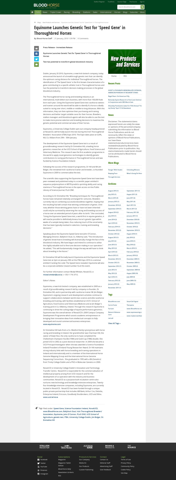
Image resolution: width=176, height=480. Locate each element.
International (105, 12)
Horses (117, 12)
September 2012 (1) (114, 266)
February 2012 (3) (114, 280)
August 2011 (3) (132, 194)
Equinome (58, 414)
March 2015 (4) (113, 198)
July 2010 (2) (131, 237)
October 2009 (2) (132, 266)
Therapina (130, 305)
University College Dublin (80, 417)
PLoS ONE (81, 414)
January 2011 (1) (132, 216)
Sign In (142, 2)
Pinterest (42, 470)
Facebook (36, 53)
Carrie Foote (112, 305)
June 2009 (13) (131, 280)
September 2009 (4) (133, 270)
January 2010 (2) (132, 255)
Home (35, 22)
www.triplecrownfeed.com (134, 316)
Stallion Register (99, 2)
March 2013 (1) (113, 255)
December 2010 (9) (133, 219)
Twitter (36, 59)
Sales (95, 12)
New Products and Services (51, 22)
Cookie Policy (126, 470)
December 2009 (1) (133, 259)
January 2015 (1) (113, 202)
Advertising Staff (106, 466)
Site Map (124, 473)
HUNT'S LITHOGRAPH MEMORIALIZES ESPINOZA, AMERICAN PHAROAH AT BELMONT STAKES (125, 91)
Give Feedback (105, 470)
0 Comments (83, 38)
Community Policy (127, 466)
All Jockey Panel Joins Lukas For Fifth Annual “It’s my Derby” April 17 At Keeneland (125, 107)
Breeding (76, 12)
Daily (38, 12)
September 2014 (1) (114, 209)
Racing (67, 12)
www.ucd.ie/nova (50, 397)
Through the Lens (114, 177)
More (142, 12)
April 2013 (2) (112, 252)
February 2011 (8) (133, 212)
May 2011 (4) (131, 202)
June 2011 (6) (131, 198)
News (45, 12)
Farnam (111, 309)
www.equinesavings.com (134, 312)
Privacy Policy (126, 463)
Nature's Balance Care (114, 313)
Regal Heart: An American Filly (118, 96)
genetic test (58, 417)
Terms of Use (126, 459)
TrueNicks (111, 2)
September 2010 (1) (133, 230)
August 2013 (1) (113, 237)
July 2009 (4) (131, 277)
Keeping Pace (112, 173)
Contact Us (104, 459)
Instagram (42, 474)
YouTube (42, 467)
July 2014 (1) (112, 216)
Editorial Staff (105, 463)
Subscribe (134, 12)
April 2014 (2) (112, 223)
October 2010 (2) (132, 227)
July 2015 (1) (112, 194)
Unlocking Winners (133, 170)
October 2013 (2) (113, 234)
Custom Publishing (86, 470)
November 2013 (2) (114, 230)
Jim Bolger (96, 417)
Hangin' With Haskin (115, 170)
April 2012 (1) (112, 277)
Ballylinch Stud (69, 411)
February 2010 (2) (133, 252)
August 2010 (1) (132, 234)
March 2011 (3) (132, 209)
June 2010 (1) (131, 241)
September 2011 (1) (133, 191)
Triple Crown (55, 12)
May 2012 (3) (112, 273)
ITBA (66, 417)
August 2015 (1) (113, 191)
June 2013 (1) (112, 245)
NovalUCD (93, 408)
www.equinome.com (52, 324)
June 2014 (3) (112, 219)
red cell (110, 318)
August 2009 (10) (132, 273)
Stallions (86, 12)
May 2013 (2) (112, 248)
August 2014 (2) (113, 212)
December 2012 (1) (114, 259)
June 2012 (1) (112, 270)
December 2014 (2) (114, 205)
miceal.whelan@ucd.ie (52, 274)
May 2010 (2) (131, 245)
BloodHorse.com (114, 301)
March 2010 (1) (132, 248)
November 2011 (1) (114, 288)
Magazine (62, 459)
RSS (125, 76)
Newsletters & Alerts (66, 472)
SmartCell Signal (132, 301)
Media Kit (82, 463)
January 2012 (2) (113, 284)
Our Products (84, 466)
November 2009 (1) (133, 263)
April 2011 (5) (131, 205)
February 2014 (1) (114, 227)
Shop (109, 446)
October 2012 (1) (113, 263)
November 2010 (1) (133, 223)
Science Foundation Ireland (76, 408)
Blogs (125, 12)
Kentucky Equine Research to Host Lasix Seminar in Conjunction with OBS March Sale (125, 101)
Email (36, 48)
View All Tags (113, 323)
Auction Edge (122, 2)
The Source (133, 2)
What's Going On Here (134, 173)
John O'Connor (69, 414)
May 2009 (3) (131, 284)
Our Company (84, 459)
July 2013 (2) (112, 241)
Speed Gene (59, 408)
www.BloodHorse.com (52, 411)
